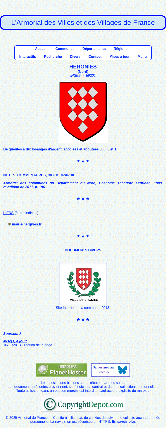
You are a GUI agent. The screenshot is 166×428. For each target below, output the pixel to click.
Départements (94, 49)
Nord (83, 71)
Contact (95, 56)
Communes (64, 49)
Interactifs (27, 56)
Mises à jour (119, 56)
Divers (75, 56)
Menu (142, 56)
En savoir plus (124, 421)
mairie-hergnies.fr (27, 224)
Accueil (41, 49)
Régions (120, 49)
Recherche (53, 56)
